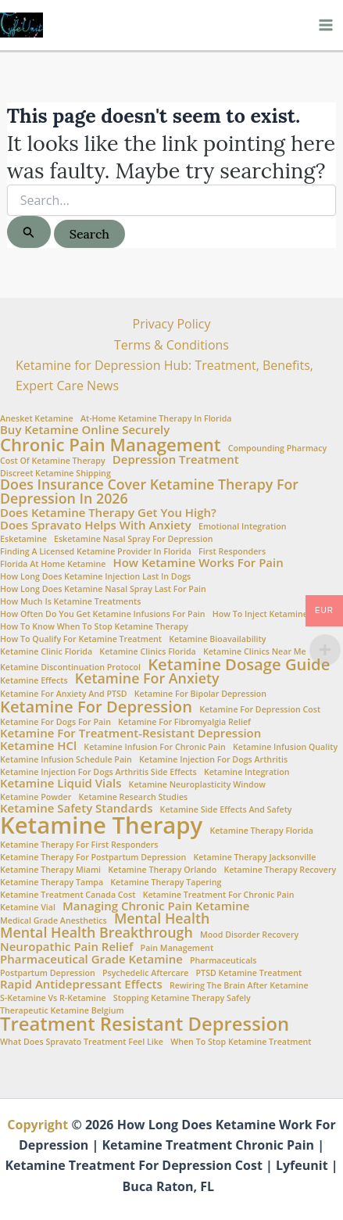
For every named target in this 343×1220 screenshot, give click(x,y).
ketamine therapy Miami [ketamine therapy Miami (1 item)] (50, 870)
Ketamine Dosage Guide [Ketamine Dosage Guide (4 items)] (239, 664)
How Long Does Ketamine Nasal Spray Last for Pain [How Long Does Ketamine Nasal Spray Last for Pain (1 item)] (103, 589)
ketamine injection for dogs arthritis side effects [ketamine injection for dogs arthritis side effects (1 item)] (98, 772)
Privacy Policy (172, 323)
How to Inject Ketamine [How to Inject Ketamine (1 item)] (260, 614)
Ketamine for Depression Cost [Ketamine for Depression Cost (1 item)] (259, 709)
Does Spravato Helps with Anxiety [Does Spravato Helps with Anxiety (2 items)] (95, 525)
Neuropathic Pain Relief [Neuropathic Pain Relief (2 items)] (66, 947)
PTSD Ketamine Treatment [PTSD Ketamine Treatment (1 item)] (249, 973)
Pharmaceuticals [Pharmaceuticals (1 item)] (223, 960)
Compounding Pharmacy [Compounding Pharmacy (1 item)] (277, 448)
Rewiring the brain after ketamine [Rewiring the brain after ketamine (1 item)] (239, 985)
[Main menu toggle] (326, 25)
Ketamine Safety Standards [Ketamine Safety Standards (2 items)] (76, 808)
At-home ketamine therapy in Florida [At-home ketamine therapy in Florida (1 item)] (156, 418)
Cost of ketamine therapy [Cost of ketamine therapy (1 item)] (52, 461)
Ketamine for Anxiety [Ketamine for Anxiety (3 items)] (147, 679)
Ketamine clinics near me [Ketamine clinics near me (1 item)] (254, 652)
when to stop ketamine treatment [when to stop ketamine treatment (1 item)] (240, 1042)
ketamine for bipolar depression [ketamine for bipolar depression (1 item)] (200, 694)
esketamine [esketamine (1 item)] (23, 539)
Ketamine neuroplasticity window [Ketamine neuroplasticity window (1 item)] (197, 784)
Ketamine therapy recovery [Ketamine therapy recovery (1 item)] (279, 870)
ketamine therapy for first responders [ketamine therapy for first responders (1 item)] (79, 845)
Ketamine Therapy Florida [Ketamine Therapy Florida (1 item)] (261, 831)
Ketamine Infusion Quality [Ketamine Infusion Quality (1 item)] (285, 747)
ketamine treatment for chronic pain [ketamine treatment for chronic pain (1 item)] (219, 895)
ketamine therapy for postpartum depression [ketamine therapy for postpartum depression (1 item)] (93, 857)
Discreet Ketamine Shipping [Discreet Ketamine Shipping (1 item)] (55, 473)
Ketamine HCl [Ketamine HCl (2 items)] (38, 746)
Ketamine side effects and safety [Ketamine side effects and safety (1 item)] (226, 810)
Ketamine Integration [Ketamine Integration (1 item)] (247, 772)
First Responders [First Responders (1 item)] (232, 551)
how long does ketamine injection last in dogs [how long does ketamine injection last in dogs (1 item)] (95, 576)
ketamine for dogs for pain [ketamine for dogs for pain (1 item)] (55, 722)
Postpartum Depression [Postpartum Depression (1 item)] (47, 973)
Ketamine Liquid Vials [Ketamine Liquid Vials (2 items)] (60, 783)
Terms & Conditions (171, 344)
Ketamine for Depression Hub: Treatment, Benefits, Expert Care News (164, 375)
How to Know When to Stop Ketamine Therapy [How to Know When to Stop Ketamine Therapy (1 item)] (94, 627)
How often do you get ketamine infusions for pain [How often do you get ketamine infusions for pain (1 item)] (102, 614)
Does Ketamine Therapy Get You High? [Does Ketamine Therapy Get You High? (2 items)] (108, 512)
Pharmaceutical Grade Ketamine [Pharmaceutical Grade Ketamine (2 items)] (91, 959)
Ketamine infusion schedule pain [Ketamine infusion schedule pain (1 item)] (66, 759)
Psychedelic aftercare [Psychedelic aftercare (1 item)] (145, 973)
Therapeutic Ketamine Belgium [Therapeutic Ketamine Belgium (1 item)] (62, 1010)
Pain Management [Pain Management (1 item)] (177, 948)
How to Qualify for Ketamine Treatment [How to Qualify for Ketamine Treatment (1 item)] (81, 639)
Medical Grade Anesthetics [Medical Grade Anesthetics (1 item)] (53, 921)
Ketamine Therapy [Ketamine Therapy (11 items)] (101, 825)
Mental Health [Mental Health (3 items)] (161, 919)
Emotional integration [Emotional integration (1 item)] (242, 526)
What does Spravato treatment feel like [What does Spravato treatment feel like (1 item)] (81, 1042)
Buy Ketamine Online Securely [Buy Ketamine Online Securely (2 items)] (85, 430)
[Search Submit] (29, 232)
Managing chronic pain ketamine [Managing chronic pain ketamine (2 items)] (156, 906)
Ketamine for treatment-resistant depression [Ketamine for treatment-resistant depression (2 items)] (130, 733)
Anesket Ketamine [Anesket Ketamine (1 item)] (36, 418)
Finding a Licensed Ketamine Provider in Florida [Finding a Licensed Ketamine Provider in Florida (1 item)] (95, 551)
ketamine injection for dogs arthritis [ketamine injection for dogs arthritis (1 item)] (213, 759)
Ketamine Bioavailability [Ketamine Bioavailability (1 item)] (217, 639)
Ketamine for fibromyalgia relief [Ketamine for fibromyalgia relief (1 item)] (184, 722)
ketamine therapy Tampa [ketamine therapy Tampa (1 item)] (51, 882)
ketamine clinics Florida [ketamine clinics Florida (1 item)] (147, 652)
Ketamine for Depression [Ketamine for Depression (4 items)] (96, 706)
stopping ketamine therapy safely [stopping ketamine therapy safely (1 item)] (182, 998)
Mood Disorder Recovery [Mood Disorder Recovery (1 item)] (249, 935)
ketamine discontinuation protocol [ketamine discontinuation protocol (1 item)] (70, 667)
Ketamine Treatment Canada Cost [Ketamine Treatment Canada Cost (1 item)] (68, 895)
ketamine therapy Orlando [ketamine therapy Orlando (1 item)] (162, 870)
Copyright (37, 1124)
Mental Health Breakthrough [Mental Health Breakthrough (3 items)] (96, 933)
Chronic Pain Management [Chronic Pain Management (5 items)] (110, 444)
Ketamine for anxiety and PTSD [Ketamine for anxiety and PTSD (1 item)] (63, 694)
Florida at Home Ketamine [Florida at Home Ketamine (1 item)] (52, 564)
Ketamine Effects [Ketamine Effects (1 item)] (34, 680)
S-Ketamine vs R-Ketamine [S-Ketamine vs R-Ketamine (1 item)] (53, 998)
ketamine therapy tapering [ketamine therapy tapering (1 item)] (165, 882)
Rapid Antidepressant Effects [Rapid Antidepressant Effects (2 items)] (81, 984)
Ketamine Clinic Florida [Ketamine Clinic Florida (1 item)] (46, 652)
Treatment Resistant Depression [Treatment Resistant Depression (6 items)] (144, 1024)
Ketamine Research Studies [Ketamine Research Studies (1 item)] (133, 797)
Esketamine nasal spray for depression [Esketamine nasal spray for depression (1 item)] (133, 539)
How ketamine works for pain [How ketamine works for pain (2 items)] (198, 563)
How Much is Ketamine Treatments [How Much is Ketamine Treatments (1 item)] (70, 601)
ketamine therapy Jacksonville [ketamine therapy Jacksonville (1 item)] (254, 857)
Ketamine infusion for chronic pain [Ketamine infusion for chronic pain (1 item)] (154, 747)
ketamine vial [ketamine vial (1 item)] (27, 907)
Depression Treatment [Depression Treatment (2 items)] (176, 459)
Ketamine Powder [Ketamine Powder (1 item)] (35, 797)
